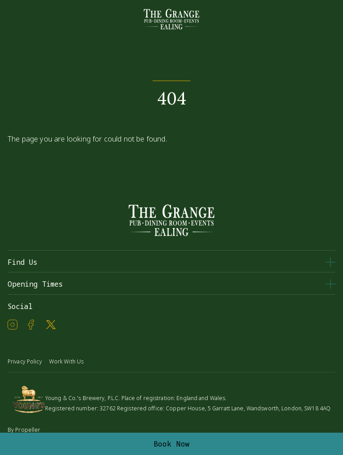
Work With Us (66, 361)
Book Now (172, 444)
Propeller (27, 430)
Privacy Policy (25, 361)
